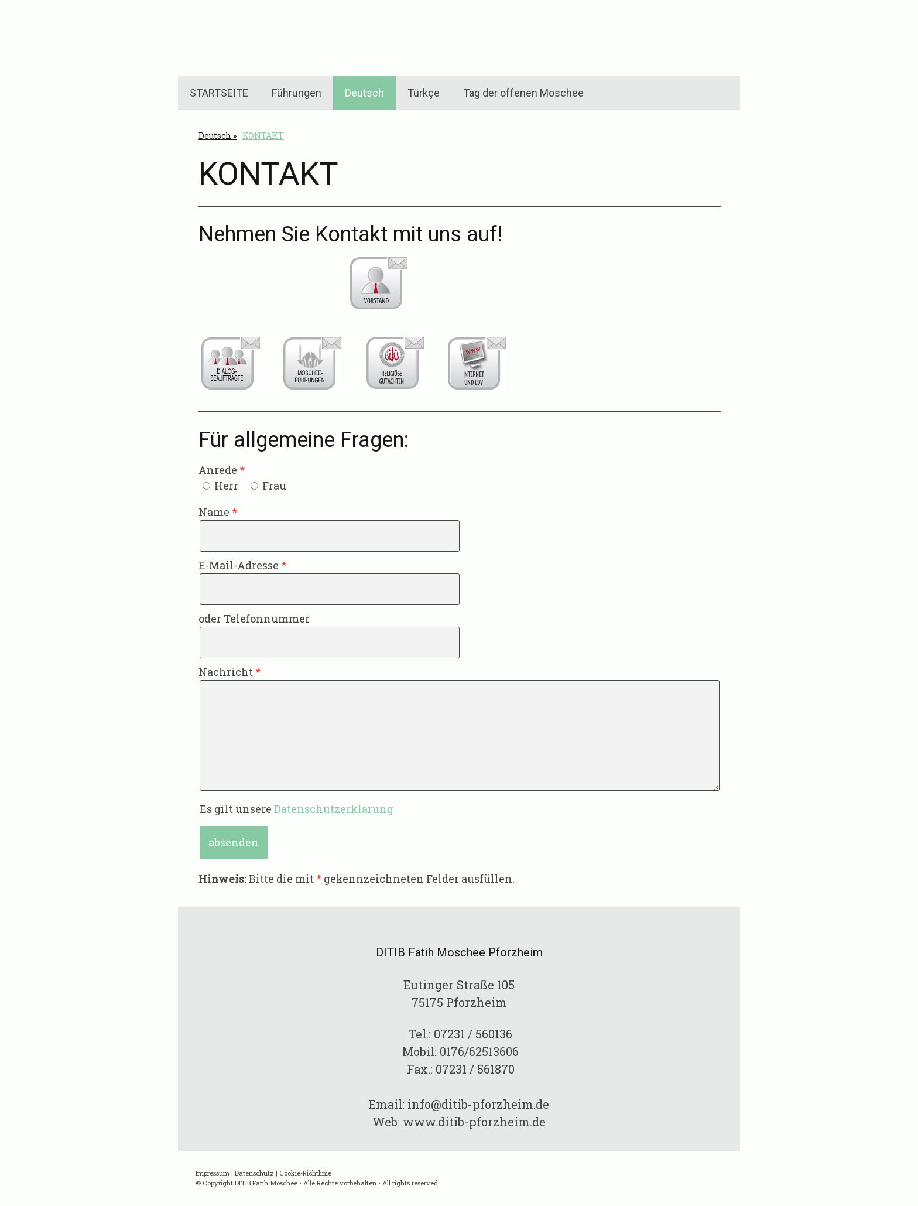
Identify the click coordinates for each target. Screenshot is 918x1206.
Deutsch (364, 93)
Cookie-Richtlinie (305, 1173)
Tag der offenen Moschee (523, 93)
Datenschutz (254, 1173)
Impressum (213, 1173)
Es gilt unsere (296, 809)
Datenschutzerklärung (333, 809)
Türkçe (423, 93)
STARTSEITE (219, 93)
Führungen (296, 93)
